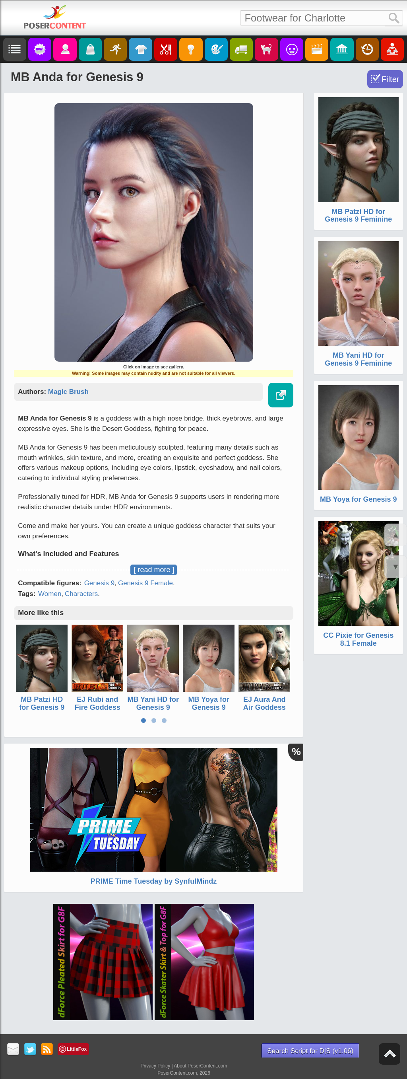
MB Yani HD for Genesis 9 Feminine (153, 707)
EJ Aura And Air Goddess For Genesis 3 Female (264, 711)
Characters (81, 594)
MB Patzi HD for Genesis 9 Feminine (41, 707)
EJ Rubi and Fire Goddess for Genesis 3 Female (97, 711)
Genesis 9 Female (145, 583)
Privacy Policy (156, 1066)
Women (49, 594)
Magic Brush (68, 391)
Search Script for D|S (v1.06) (310, 1051)
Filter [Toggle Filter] (390, 79)
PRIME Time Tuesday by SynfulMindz (154, 881)
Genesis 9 (99, 583)
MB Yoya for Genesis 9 (208, 703)
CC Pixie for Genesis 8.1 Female (358, 639)
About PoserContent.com (200, 1066)
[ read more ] (154, 570)
